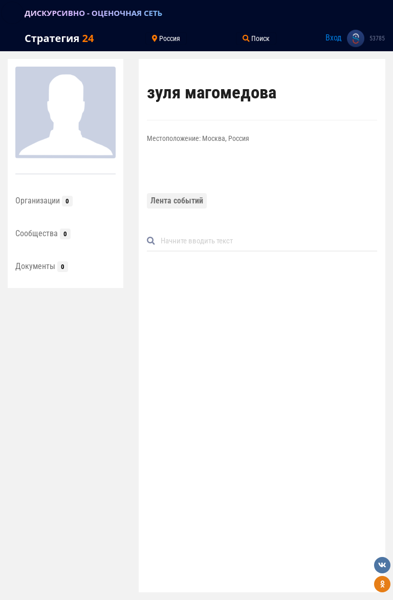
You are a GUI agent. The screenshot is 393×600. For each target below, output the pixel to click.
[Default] (266, 241)
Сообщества (43, 233)
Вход (333, 38)
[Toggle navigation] (12, 13)
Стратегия (59, 38)
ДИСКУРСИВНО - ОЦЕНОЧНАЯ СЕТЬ (93, 13)
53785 (377, 38)
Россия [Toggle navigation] (166, 38)
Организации (44, 200)
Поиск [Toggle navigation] (256, 38)
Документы (41, 266)
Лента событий (176, 200)
